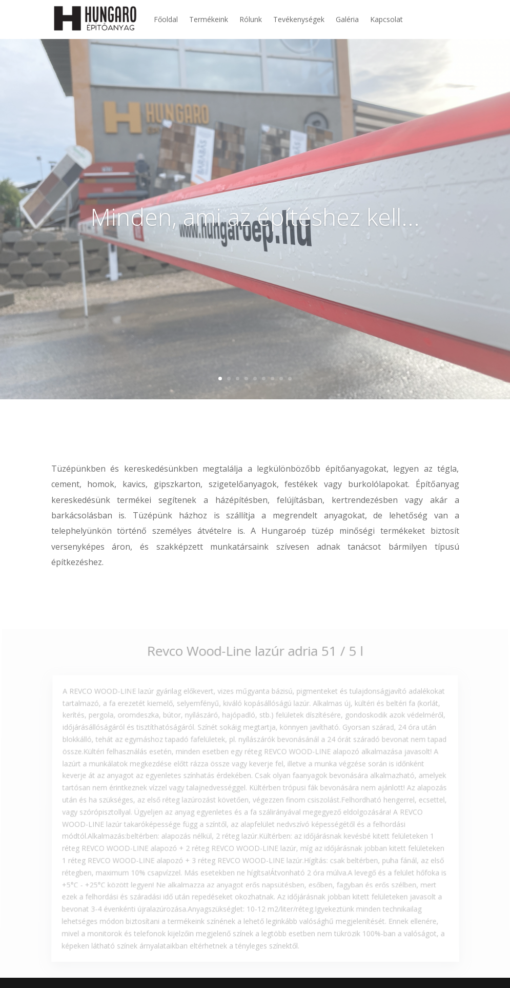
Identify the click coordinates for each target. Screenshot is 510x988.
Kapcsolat (386, 19)
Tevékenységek (298, 19)
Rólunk (250, 19)
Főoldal (166, 19)
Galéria (347, 19)
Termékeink (208, 19)
